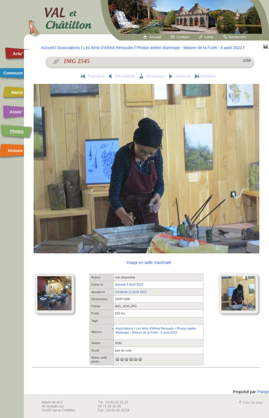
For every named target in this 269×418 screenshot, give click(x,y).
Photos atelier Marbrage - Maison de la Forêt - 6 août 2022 (189, 47)
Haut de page (250, 403)
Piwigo (263, 391)
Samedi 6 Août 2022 (129, 284)
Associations (68, 47)
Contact (182, 37)
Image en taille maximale (149, 262)
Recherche (237, 37)
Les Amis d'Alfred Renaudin (108, 47)
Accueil (155, 37)
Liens (208, 37)
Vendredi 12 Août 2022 (131, 292)
